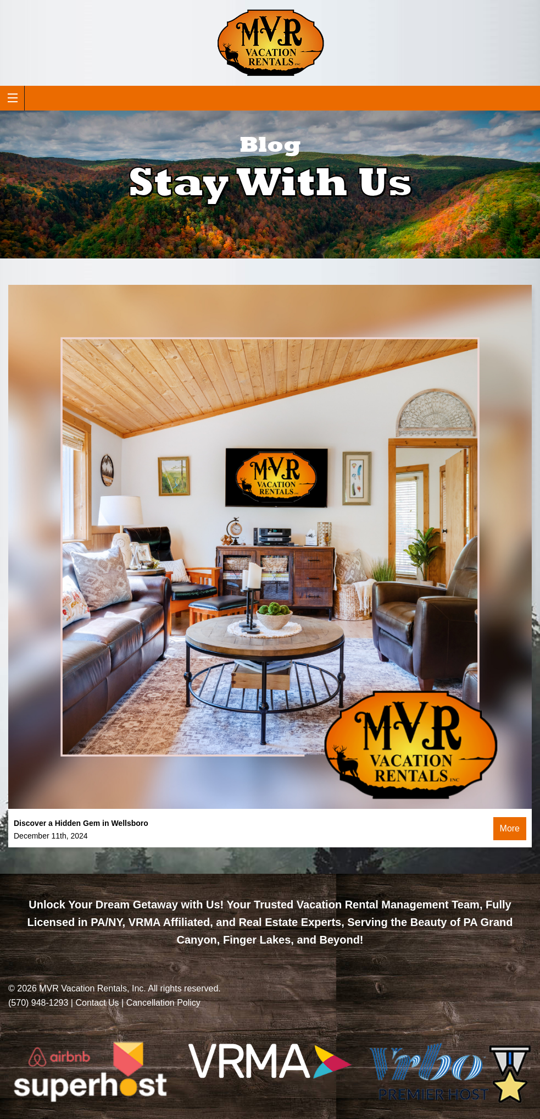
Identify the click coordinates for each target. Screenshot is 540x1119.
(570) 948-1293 (38, 1002)
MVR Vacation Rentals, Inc (91, 988)
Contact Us (97, 1002)
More (510, 828)
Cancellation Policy (163, 1002)
